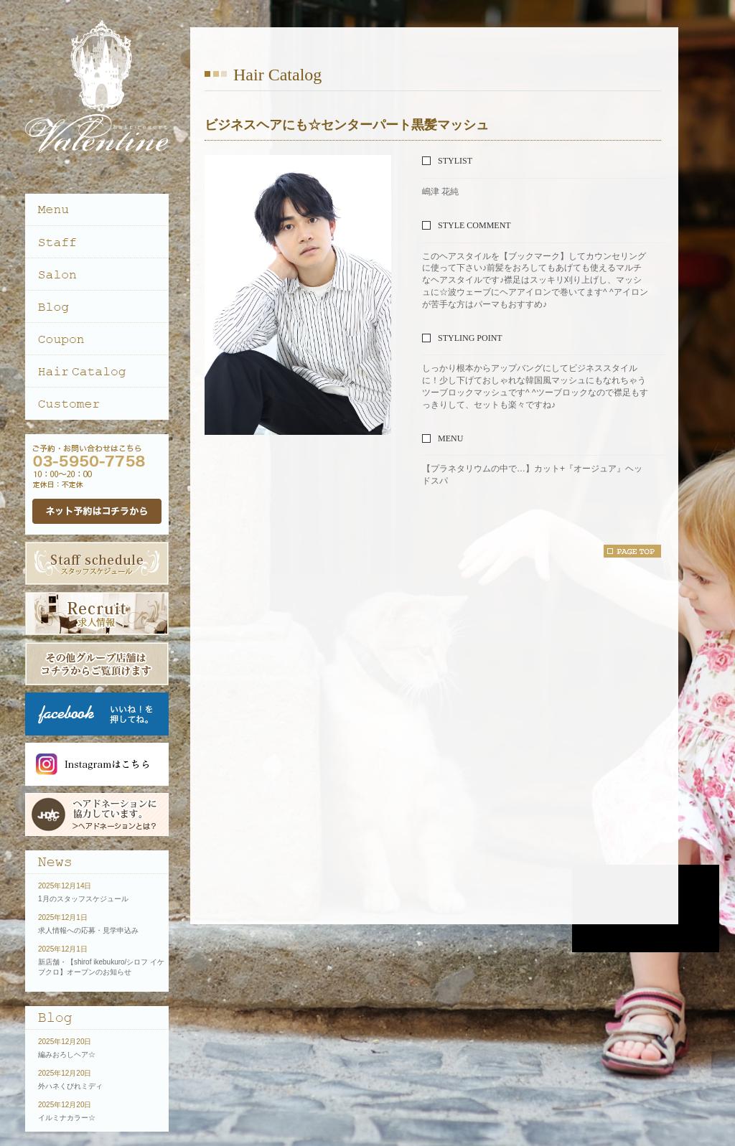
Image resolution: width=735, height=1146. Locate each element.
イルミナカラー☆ (66, 1118)
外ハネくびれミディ (70, 1086)
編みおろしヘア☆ (66, 1054)
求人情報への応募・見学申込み (88, 930)
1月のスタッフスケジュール (83, 899)
